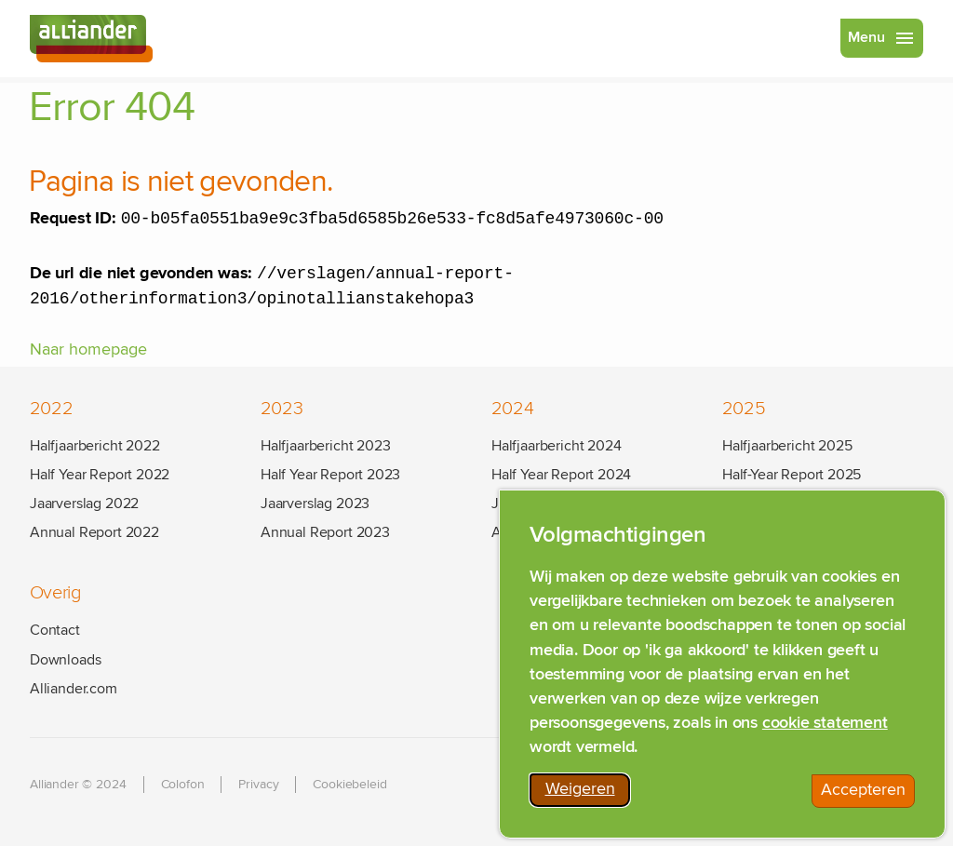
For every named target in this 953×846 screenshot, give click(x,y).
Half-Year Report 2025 (791, 474)
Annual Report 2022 (94, 533)
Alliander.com (73, 688)
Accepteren (868, 797)
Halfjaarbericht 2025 (787, 445)
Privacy (258, 784)
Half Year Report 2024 (561, 474)
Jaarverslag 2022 (84, 503)
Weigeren (588, 796)
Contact (55, 631)
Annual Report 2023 (325, 533)
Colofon (183, 784)
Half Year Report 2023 (330, 474)
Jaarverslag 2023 (315, 503)
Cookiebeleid (349, 784)
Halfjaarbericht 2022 (94, 445)
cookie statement (825, 726)
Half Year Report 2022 (99, 474)
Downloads (65, 660)
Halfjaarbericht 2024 (556, 445)
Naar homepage (88, 355)
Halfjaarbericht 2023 (325, 445)
